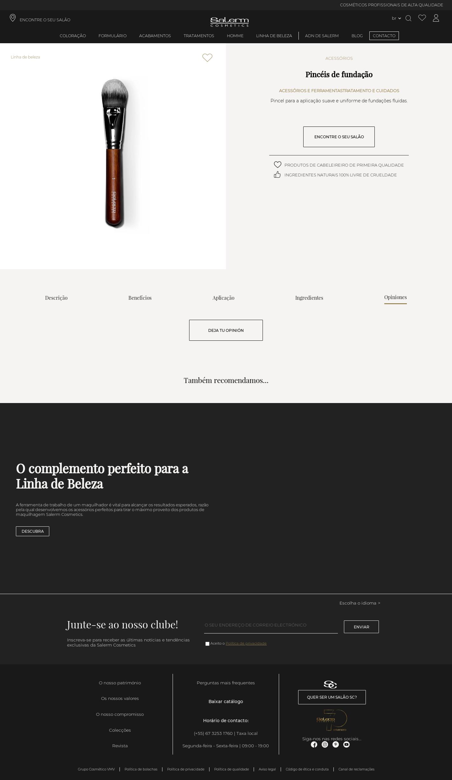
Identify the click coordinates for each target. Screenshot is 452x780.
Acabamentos (155, 35)
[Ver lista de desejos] (422, 18)
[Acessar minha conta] (436, 18)
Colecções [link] (120, 730)
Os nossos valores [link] (120, 698)
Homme (235, 35)
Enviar (361, 627)
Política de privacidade (246, 643)
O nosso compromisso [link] (120, 714)
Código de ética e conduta (307, 769)
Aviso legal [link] (267, 769)
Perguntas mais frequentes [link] (226, 682)
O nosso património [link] (120, 682)
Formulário (113, 35)
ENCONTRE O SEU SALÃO (339, 136)
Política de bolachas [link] (141, 769)
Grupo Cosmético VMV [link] (96, 769)
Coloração (73, 35)
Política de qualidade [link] (231, 769)
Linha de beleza (274, 35)
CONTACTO (384, 35)
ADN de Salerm (322, 35)
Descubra (33, 531)
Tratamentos (199, 35)
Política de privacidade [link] (185, 769)
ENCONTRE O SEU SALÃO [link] (45, 19)
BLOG (357, 35)
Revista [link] (120, 745)
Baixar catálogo (226, 701)
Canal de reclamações (356, 769)
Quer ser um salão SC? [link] (332, 697)
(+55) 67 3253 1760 (213, 733)
